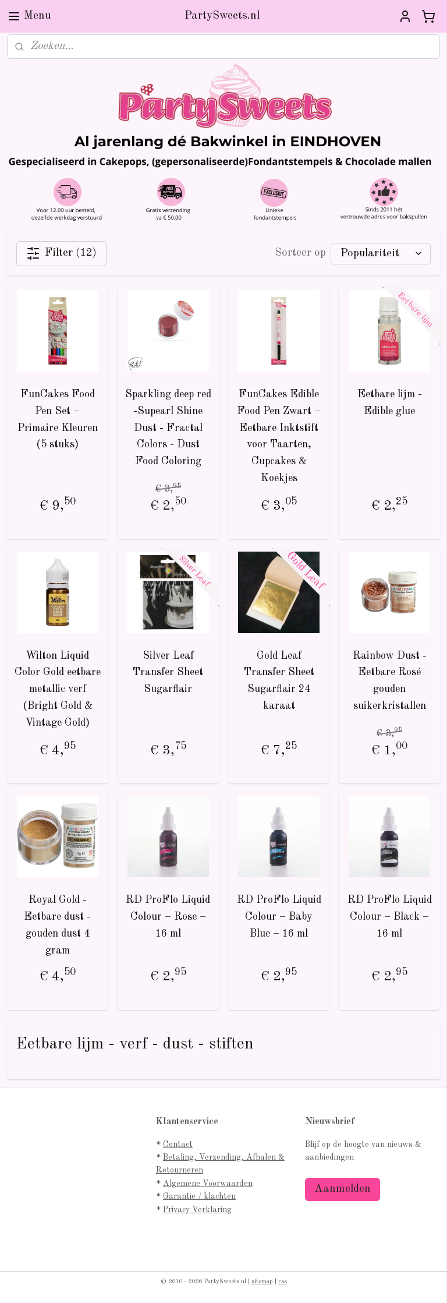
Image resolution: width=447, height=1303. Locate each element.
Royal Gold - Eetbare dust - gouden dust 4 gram (57, 925)
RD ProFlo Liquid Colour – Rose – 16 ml (168, 917)
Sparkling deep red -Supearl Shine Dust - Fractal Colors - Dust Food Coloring (168, 428)
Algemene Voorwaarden (208, 1184)
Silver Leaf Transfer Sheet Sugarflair (168, 673)
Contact (178, 1144)
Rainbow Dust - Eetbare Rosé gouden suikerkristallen (390, 681)
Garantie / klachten (199, 1196)
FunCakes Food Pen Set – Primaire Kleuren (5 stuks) (57, 419)
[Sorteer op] (380, 253)
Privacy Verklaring (197, 1210)
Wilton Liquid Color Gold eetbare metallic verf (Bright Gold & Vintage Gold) (58, 689)
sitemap (262, 1282)
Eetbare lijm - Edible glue (389, 402)
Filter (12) (61, 253)
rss (282, 1282)
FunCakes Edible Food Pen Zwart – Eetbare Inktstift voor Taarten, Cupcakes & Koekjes (279, 436)
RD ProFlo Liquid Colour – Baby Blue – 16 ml (279, 917)
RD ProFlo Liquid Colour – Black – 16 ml (389, 917)
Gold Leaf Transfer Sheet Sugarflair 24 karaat (279, 681)
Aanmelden (342, 1189)
